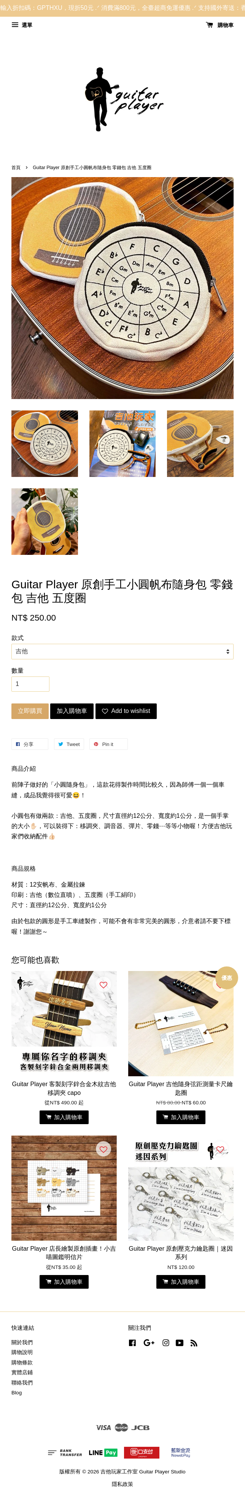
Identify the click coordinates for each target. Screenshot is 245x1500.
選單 (21, 25)
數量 (17, 670)
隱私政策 (122, 1484)
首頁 (16, 167)
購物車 (220, 25)
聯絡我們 (22, 1383)
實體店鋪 (22, 1372)
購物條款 (22, 1362)
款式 (17, 638)
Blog (16, 1392)
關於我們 (22, 1342)
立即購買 (30, 711)
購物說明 (22, 1352)
